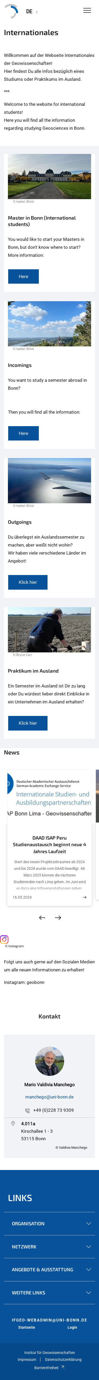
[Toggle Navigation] (87, 10)
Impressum (27, 1359)
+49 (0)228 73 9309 (53, 1110)
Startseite (26, 1327)
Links (20, 1197)
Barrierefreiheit (49, 1368)
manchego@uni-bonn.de (49, 1097)
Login (72, 1327)
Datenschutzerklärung (63, 1359)
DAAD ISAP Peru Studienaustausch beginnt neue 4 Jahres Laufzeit (49, 844)
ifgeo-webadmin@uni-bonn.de (49, 1320)
